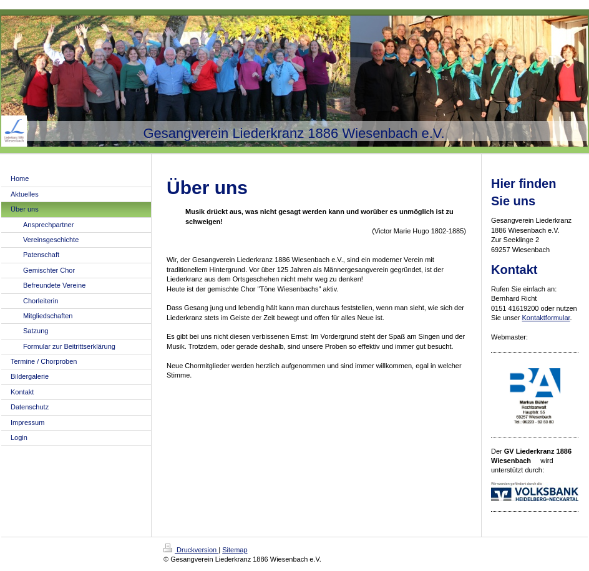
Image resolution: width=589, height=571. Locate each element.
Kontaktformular (546, 317)
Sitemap (234, 550)
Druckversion (190, 550)
